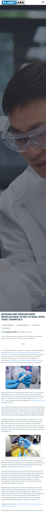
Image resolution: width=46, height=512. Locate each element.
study (39, 491)
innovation (36, 325)
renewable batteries (23, 325)
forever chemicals (8, 325)
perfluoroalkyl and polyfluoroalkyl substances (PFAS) (25, 360)
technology (6, 328)
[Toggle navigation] (43, 2)
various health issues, (38, 400)
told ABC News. (27, 466)
